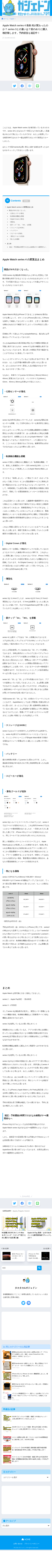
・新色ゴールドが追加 (16, 236)
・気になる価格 (14, 239)
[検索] (39, 1269)
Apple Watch (24, 1212)
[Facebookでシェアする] (22, 86)
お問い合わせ (17, 1545)
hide (26, 201)
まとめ (9, 244)
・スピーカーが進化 (15, 234)
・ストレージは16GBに (17, 228)
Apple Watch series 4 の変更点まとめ (21, 207)
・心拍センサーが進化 (16, 213)
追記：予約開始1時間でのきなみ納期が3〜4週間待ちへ (27, 247)
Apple (15, 1212)
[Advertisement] (26, 108)
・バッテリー (13, 231)
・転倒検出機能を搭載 (16, 216)
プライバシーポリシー (31, 1545)
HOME (26, 1540)
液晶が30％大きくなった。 (18, 211)
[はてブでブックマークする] (30, 86)
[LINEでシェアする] (38, 86)
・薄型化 (12, 222)
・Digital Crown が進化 (16, 219)
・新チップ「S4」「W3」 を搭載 (20, 225)
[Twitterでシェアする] (14, 86)
